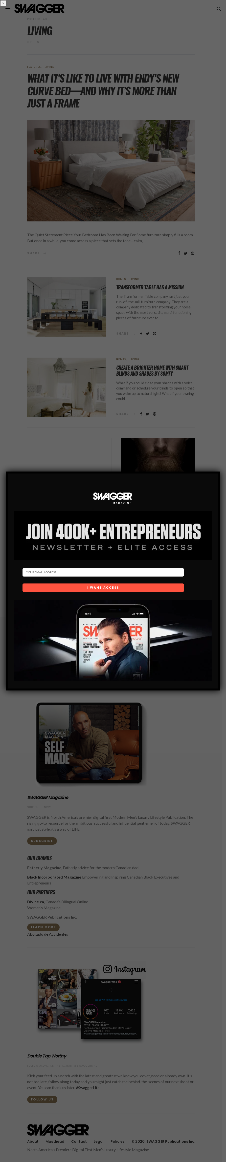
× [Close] (3, 3)
